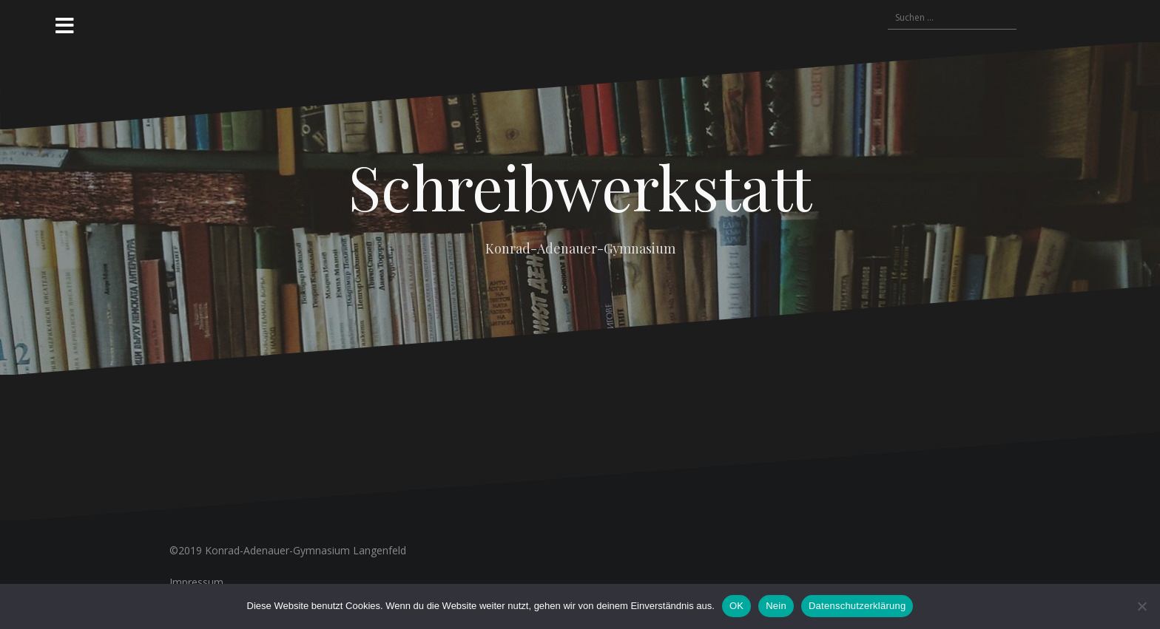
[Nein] (1141, 606)
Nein (776, 605)
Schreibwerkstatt (580, 186)
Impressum (196, 582)
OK (736, 605)
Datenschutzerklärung (857, 605)
